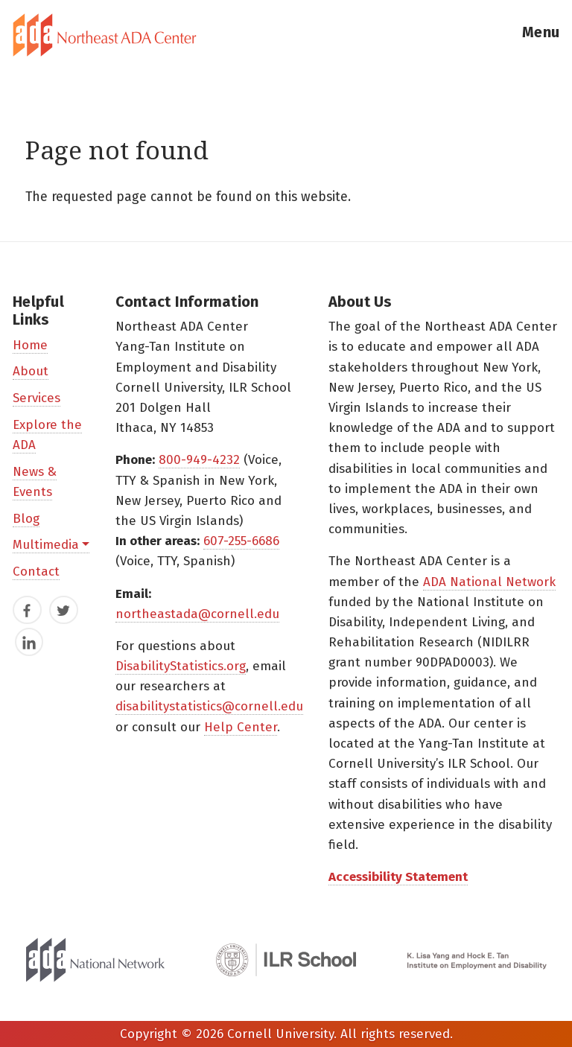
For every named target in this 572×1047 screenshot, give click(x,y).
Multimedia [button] (46, 545)
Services (36, 398)
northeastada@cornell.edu (197, 614)
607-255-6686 (241, 541)
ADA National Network (489, 582)
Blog (26, 518)
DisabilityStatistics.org (180, 666)
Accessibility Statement (398, 877)
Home (30, 345)
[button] (540, 35)
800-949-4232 (199, 460)
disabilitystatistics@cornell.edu (209, 706)
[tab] (286, 35)
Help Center (240, 727)
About (30, 371)
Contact (36, 571)
